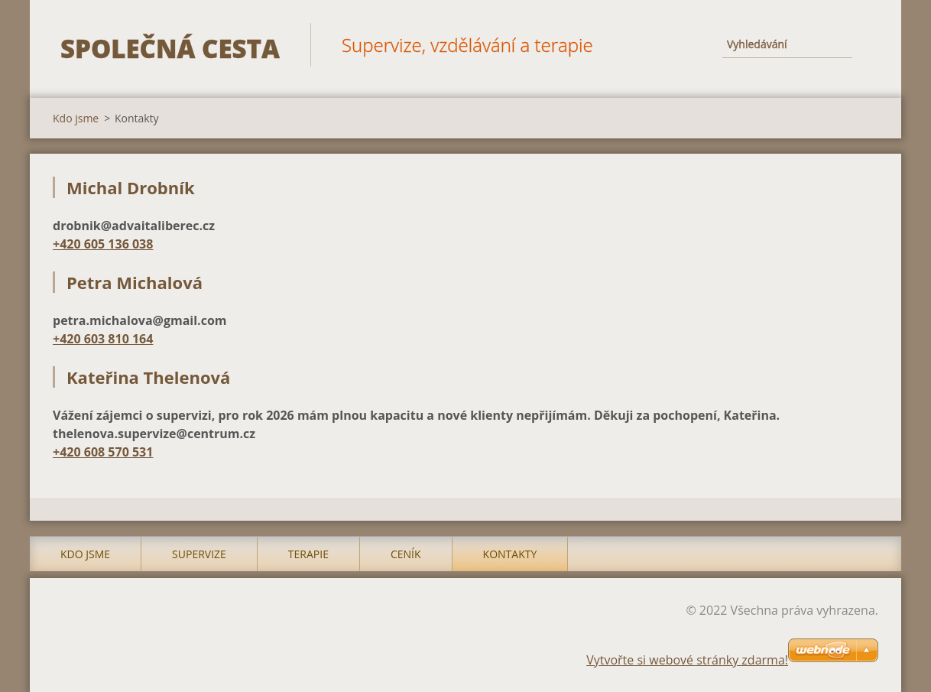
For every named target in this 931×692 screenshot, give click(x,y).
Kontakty (510, 554)
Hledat (861, 44)
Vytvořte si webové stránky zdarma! (687, 659)
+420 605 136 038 (103, 244)
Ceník (406, 554)
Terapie (308, 554)
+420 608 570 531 (103, 451)
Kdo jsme (76, 118)
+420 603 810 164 (103, 338)
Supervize (199, 554)
